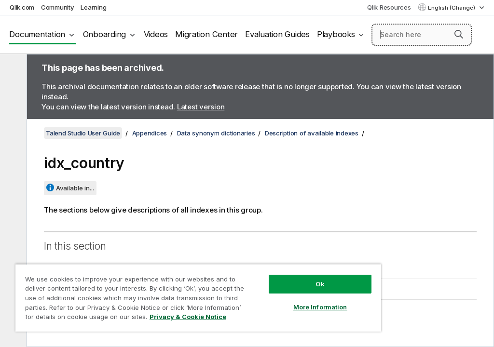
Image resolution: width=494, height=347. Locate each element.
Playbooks (336, 34)
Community (57, 7)
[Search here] (421, 35)
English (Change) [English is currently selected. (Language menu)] (452, 7)
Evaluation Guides (277, 34)
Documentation (37, 34)
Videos (156, 34)
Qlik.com (22, 7)
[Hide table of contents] (12, 69)
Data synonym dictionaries (216, 133)
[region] (198, 298)
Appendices (149, 133)
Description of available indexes (311, 133)
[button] (459, 34)
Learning (93, 7)
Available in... (75, 188)
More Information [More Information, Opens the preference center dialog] (320, 307)
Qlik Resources (389, 7)
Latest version (201, 106)
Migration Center (206, 34)
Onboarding (104, 34)
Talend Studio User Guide (83, 133)
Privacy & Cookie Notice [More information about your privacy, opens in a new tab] (188, 316)
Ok (320, 284)
